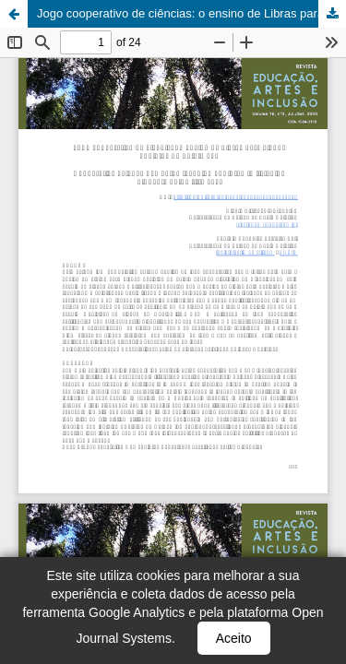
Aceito (234, 638)
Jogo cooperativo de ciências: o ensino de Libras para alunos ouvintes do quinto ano (191, 13)
